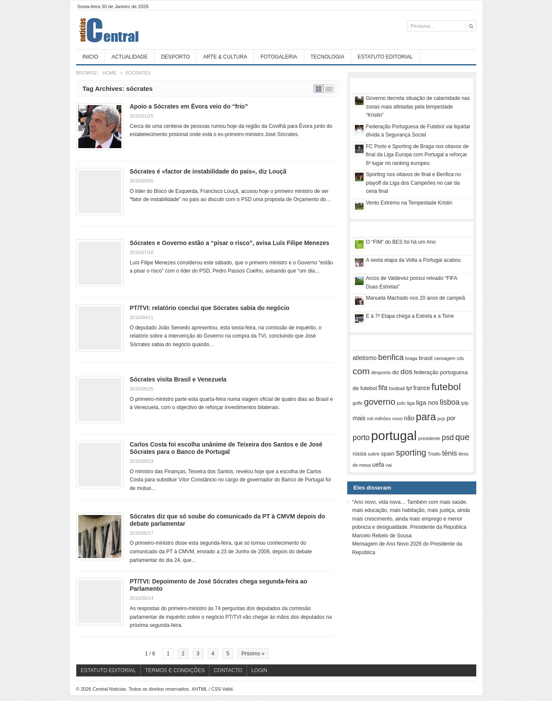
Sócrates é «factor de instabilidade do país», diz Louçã (208, 171)
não (409, 418)
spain (388, 453)
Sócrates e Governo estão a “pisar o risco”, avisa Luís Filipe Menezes (230, 242)
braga (411, 358)
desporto (381, 372)
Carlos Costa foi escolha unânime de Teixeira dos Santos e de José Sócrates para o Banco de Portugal (226, 448)
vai (388, 465)
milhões (382, 418)
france (421, 388)
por (451, 418)
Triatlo (434, 453)
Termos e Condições (175, 670)
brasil (425, 358)
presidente (429, 438)
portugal (394, 435)
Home (109, 72)
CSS (216, 689)
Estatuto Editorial (385, 57)
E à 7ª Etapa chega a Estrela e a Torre (410, 316)
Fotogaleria (278, 57)
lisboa (449, 402)
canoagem (445, 358)
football (397, 388)
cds (460, 358)
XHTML (199, 689)
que (462, 437)
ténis (449, 453)
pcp (441, 418)
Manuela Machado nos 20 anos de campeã (415, 298)
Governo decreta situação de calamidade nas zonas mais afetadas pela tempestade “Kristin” (418, 106)
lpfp (465, 403)
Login (259, 670)
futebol (446, 386)
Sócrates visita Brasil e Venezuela (178, 379)
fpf (409, 388)
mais (359, 418)
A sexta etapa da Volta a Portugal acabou (413, 260)
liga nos (427, 402)
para (426, 416)
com (361, 371)
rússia (360, 454)
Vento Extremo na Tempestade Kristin (409, 203)
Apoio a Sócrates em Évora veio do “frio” (189, 106)
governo (379, 401)
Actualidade (129, 57)
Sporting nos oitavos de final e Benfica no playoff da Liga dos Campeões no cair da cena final (413, 182)
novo (397, 418)
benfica (391, 357)
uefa (378, 464)
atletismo (365, 357)
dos (407, 371)
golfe (358, 403)
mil (370, 418)
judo (401, 403)
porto (361, 437)
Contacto (228, 670)
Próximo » (253, 654)
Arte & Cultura (225, 57)
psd (448, 437)
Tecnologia (328, 57)
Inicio (91, 57)
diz (395, 372)
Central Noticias (140, 30)
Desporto (175, 57)
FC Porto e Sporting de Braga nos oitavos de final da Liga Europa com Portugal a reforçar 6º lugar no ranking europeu (417, 154)
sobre (374, 453)
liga (411, 403)
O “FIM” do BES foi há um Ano (401, 242)
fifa (382, 387)
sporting (411, 452)
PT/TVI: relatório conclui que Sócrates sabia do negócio (210, 307)
